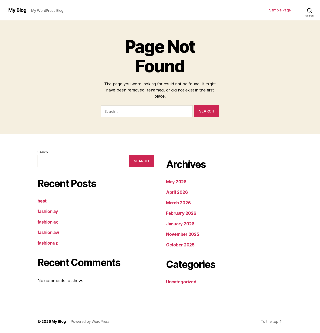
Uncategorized (181, 281)
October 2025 (180, 244)
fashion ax (48, 222)
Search (43, 152)
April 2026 (177, 192)
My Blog (17, 10)
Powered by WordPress (90, 321)
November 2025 (182, 234)
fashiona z (48, 243)
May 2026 (176, 181)
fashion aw (48, 232)
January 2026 (180, 223)
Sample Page (280, 10)
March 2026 (178, 202)
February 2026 (181, 213)
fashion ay (48, 211)
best (42, 201)
